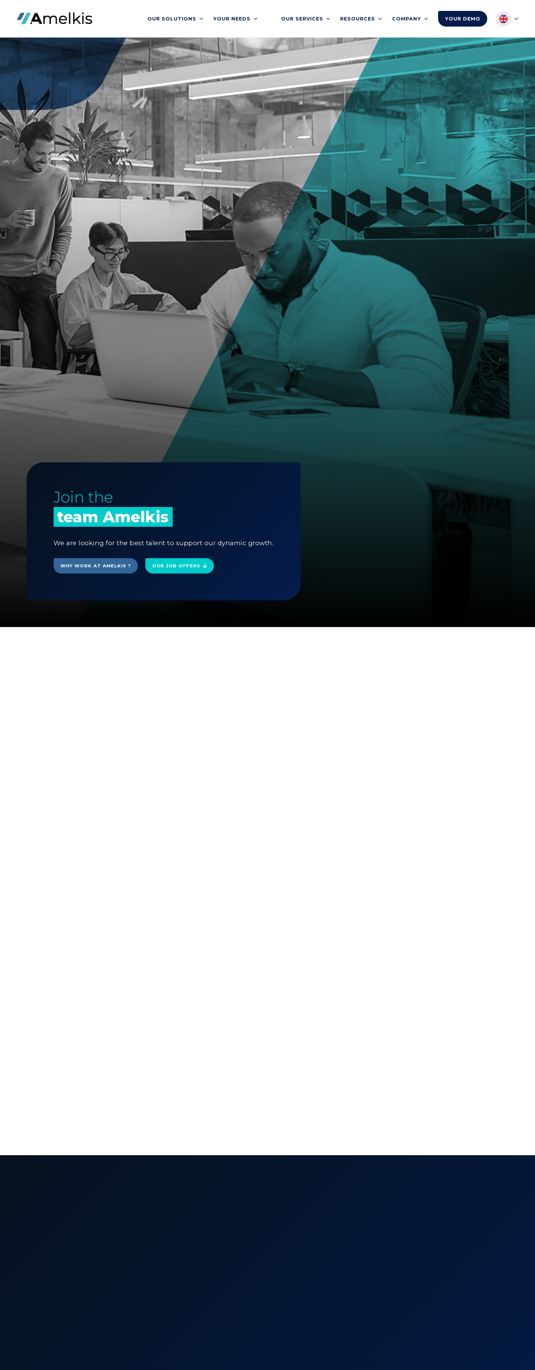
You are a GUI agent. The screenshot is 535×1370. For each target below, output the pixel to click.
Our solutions (171, 18)
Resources (357, 18)
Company (406, 18)
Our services (302, 18)
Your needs (231, 18)
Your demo (462, 19)
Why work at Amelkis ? (95, 565)
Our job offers (176, 565)
